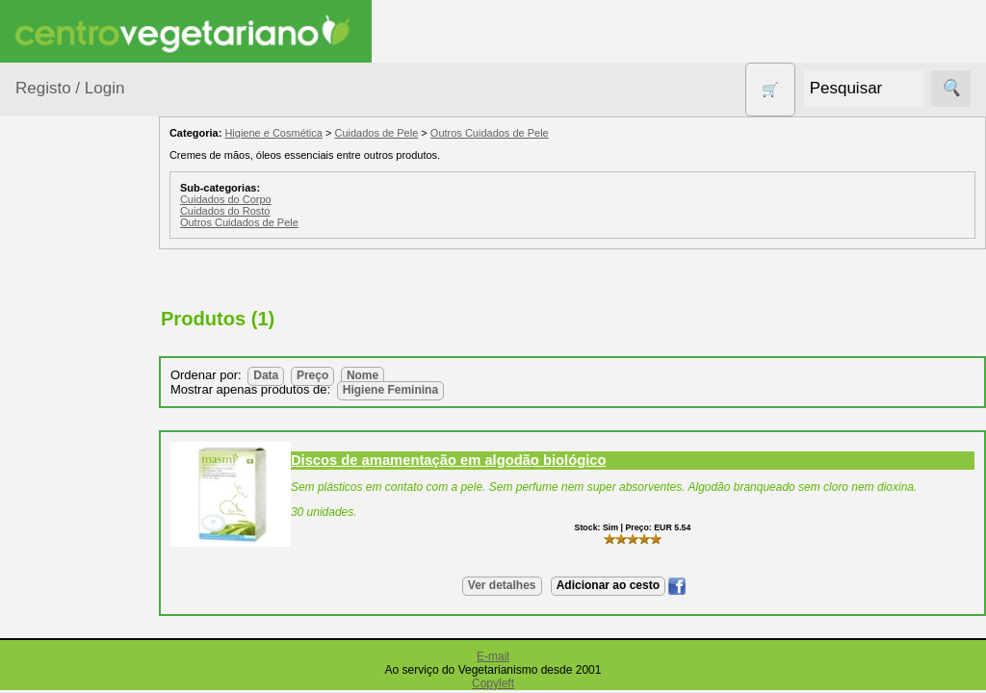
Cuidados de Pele (411, 133)
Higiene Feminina (424, 390)
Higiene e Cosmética (73, 606)
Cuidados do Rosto (259, 211)
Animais (64, 329)
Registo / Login (69, 88)
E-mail (493, 656)
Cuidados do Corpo (259, 199)
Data (299, 375)
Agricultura (73, 293)
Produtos (44, 244)
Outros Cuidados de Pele (523, 133)
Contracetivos (83, 462)
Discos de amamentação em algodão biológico (482, 460)
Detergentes (78, 500)
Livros (58, 654)
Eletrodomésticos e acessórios (94, 547)
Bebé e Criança (88, 367)
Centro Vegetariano (77, 415)
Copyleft (493, 683)
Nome (396, 375)
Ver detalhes (518, 585)
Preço (346, 375)
